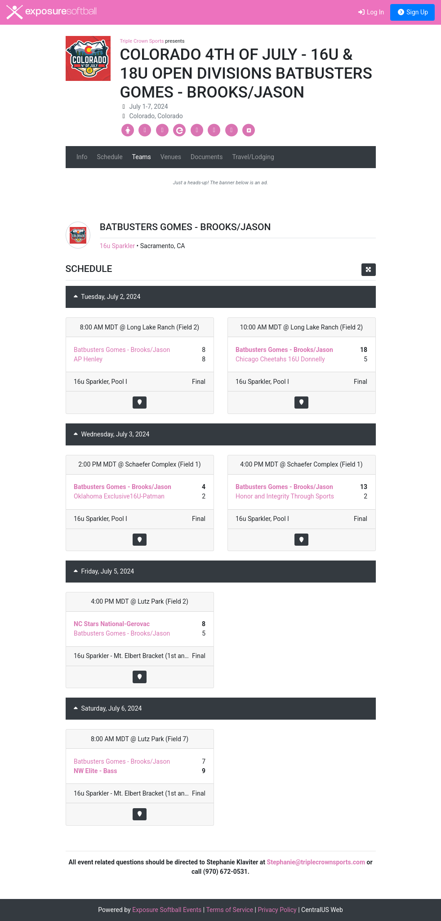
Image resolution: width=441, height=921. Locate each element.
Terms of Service (229, 909)
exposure (51, 12)
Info (81, 156)
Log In (370, 12)
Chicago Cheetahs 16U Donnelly (280, 359)
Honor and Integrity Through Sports (285, 496)
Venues (170, 156)
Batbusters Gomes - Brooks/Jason (122, 349)
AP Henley (88, 359)
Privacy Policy (277, 909)
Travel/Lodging (253, 156)
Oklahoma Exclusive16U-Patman (119, 496)
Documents (207, 156)
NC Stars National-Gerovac (112, 623)
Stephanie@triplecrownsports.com (316, 862)
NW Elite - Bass (95, 770)
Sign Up (412, 12)
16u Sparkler (117, 245)
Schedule (109, 156)
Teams (141, 156)
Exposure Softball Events (166, 909)
